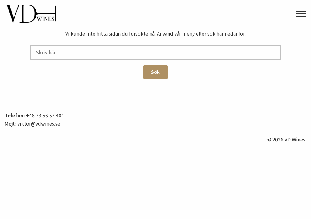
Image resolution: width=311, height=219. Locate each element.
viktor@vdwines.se (38, 123)
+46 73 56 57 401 (45, 115)
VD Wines (38, 14)
